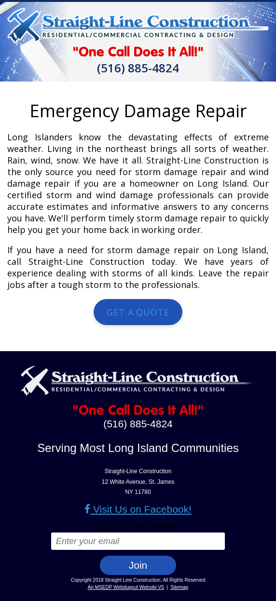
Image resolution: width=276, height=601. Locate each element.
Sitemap (179, 587)
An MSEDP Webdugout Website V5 (126, 587)
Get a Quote (138, 312)
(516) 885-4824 (138, 68)
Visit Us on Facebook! (138, 509)
